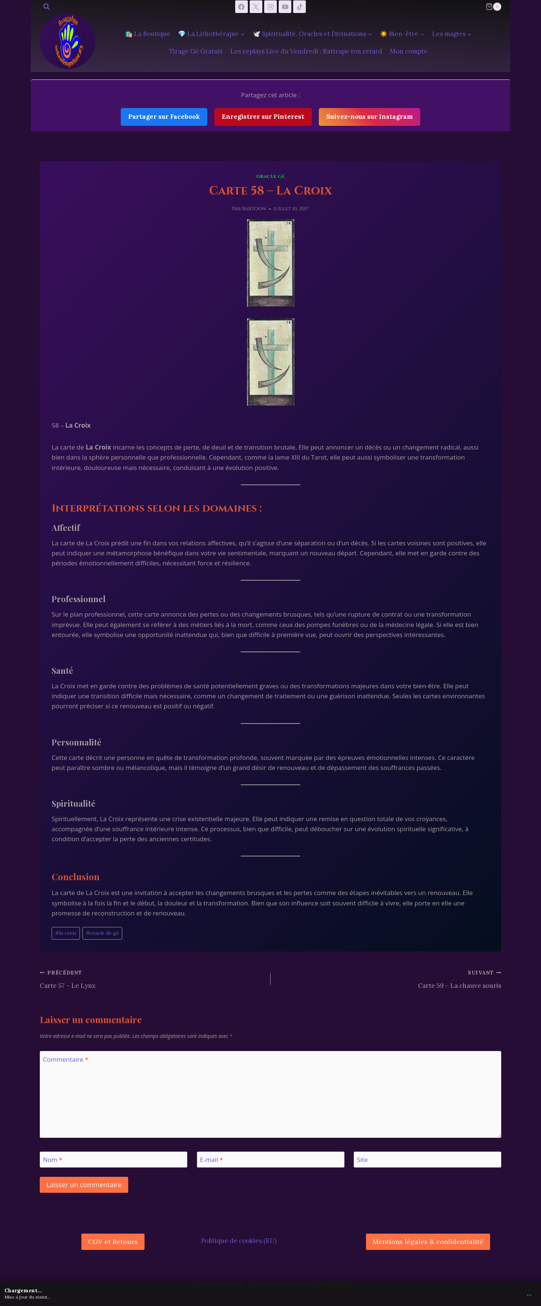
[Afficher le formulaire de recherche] (46, 6)
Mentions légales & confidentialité (428, 1241)
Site (362, 1160)
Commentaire (65, 1059)
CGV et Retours (113, 1241)
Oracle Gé (270, 176)
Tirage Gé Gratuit (196, 51)
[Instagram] (270, 6)
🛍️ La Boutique (148, 34)
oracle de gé (102, 933)
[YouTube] (285, 6)
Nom (53, 1160)
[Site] (427, 1160)
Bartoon (254, 208)
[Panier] (493, 7)
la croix (66, 933)
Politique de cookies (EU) (238, 1241)
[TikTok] (299, 6)
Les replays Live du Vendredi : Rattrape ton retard (306, 51)
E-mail (211, 1160)
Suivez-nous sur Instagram (369, 116)
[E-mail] (270, 1160)
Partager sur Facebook (164, 116)
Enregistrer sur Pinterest (263, 116)
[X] (256, 6)
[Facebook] (241, 6)
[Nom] (113, 1160)
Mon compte (409, 51)
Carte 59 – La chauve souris (389, 978)
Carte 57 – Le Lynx (152, 978)
